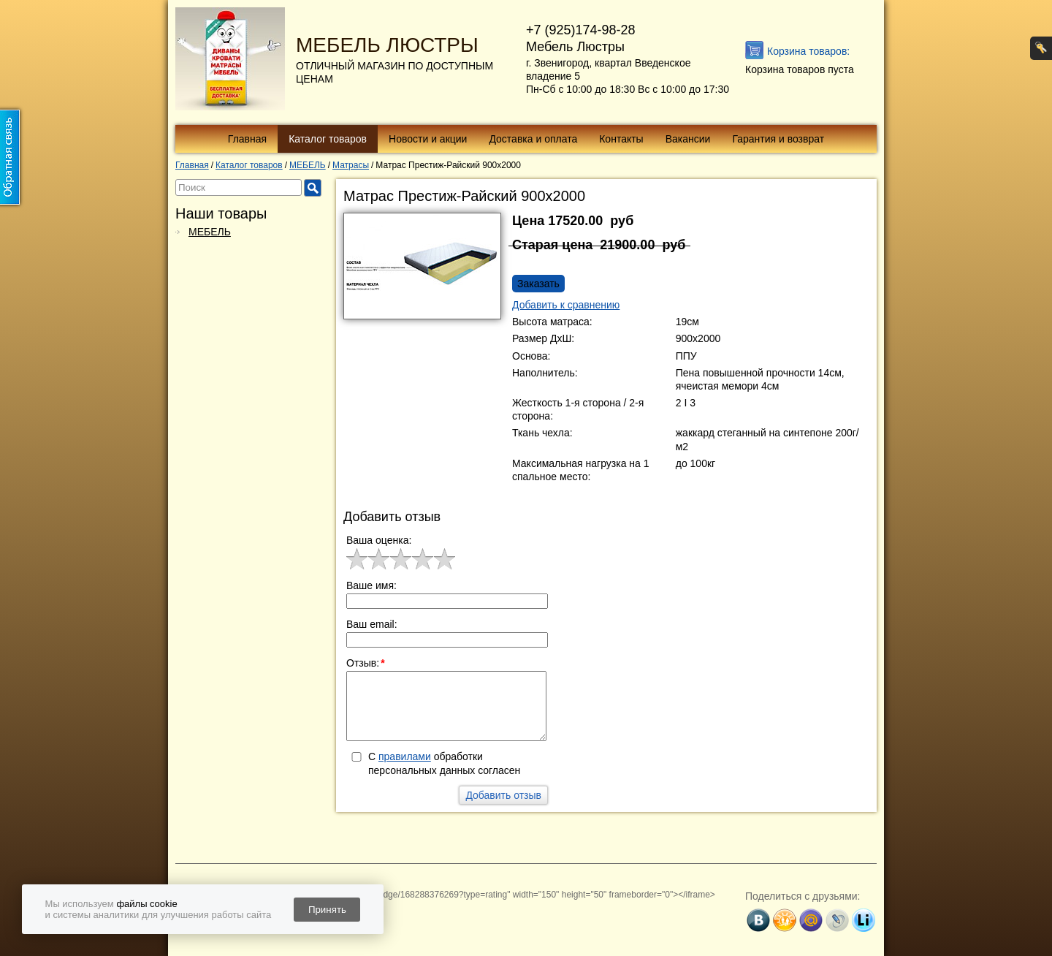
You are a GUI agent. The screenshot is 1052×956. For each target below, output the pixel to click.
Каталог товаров (328, 139)
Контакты (621, 139)
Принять (327, 909)
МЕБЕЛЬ (209, 232)
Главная (247, 139)
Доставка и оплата (533, 139)
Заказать (538, 283)
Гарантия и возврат (778, 139)
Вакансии (688, 139)
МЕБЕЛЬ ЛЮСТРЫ (387, 45)
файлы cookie (146, 903)
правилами (404, 756)
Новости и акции (428, 139)
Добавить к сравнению (566, 305)
